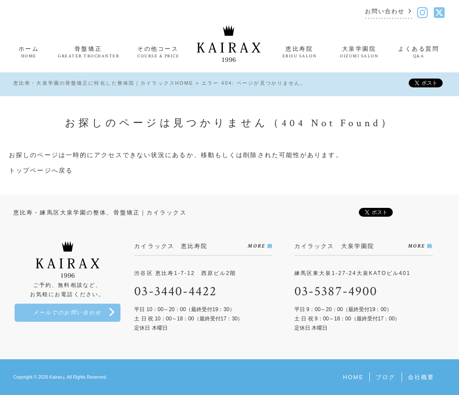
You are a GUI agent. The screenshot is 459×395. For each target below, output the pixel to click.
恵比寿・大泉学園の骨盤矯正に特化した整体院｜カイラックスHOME (103, 83)
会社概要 (421, 377)
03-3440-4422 (175, 291)
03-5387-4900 (335, 291)
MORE (256, 246)
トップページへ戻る (41, 170)
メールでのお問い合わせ (67, 312)
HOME (353, 377)
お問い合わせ (385, 11)
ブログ (385, 377)
